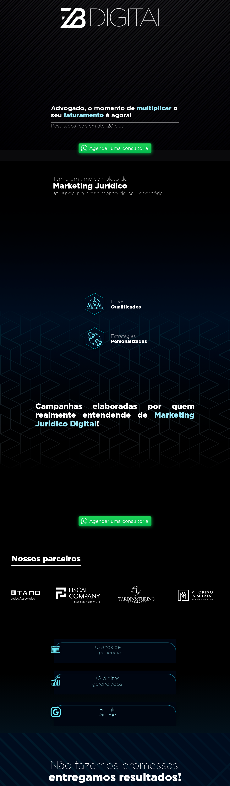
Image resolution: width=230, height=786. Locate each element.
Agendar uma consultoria (118, 148)
